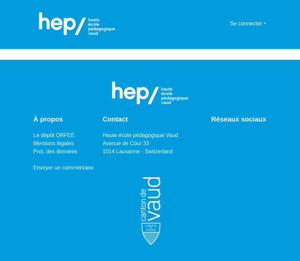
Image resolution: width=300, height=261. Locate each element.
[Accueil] (77, 24)
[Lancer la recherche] (214, 24)
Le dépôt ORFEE (54, 135)
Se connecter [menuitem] (246, 23)
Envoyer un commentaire (63, 168)
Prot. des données (55, 151)
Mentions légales (53, 143)
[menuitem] (224, 24)
